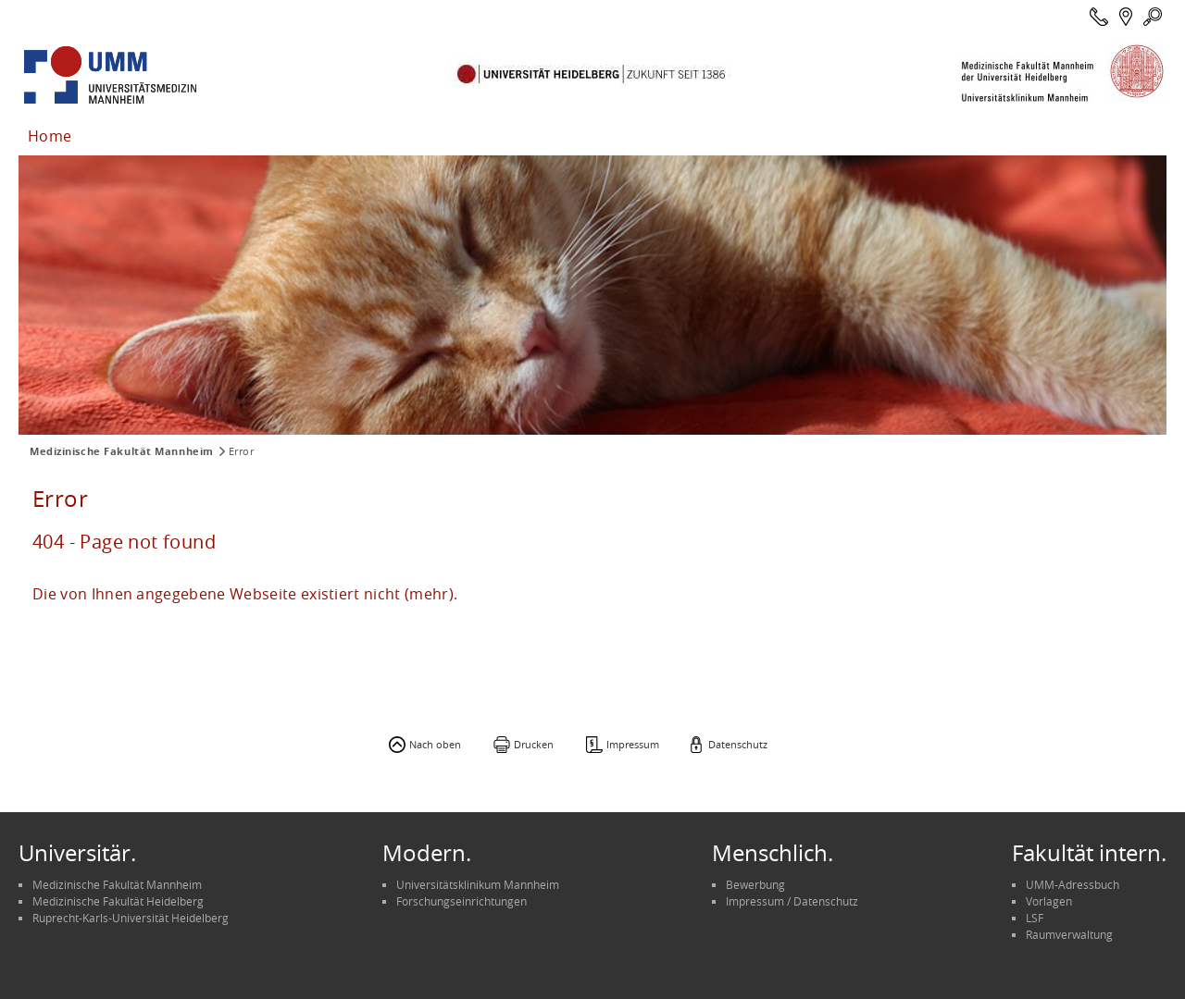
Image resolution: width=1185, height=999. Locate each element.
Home (49, 136)
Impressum (632, 744)
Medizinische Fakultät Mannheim (122, 451)
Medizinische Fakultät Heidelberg (118, 901)
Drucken (534, 744)
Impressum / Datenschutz (792, 901)
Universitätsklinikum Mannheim (477, 884)
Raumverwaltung (1069, 934)
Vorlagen (1049, 901)
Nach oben (435, 744)
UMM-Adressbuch (1072, 884)
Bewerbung (755, 884)
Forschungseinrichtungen (461, 901)
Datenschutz (737, 744)
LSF (1034, 917)
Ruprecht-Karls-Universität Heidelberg (130, 917)
